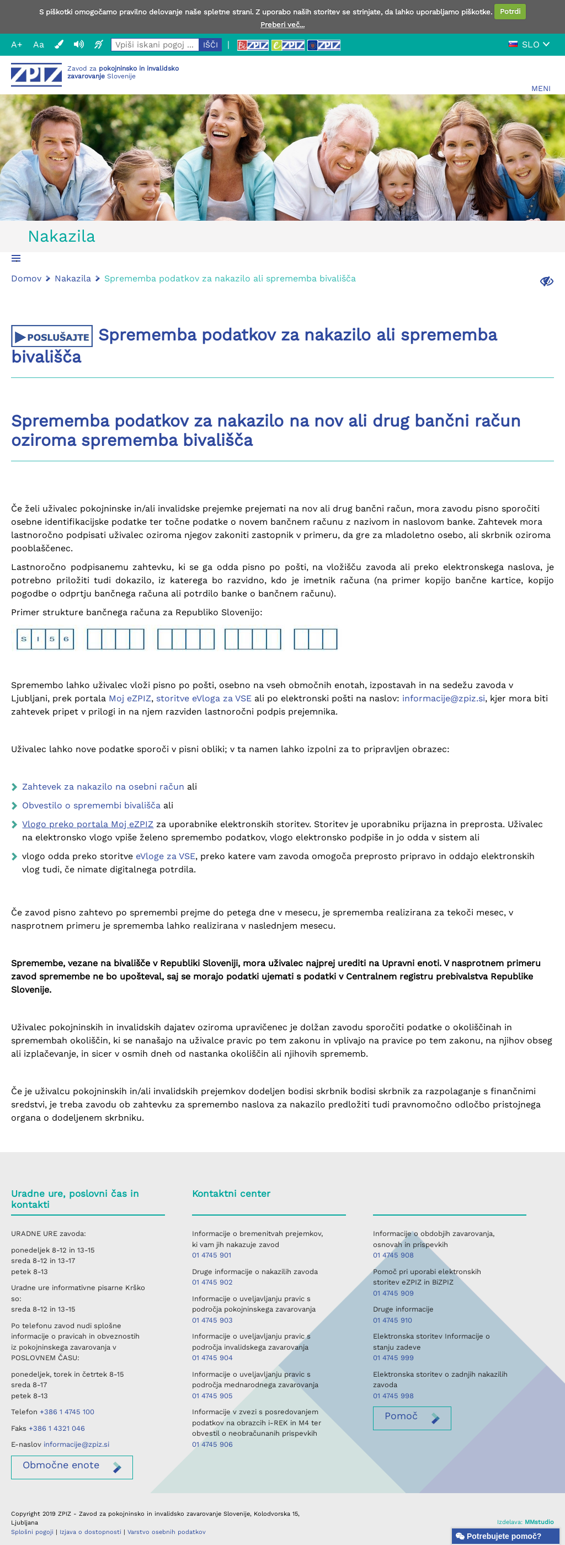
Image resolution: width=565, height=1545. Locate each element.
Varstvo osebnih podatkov (166, 1532)
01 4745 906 (212, 1444)
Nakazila (61, 236)
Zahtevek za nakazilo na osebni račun (103, 786)
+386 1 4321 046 (57, 1428)
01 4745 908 (393, 1255)
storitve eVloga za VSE (204, 698)
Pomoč (401, 1415)
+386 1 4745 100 (67, 1412)
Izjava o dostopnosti (90, 1532)
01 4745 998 (393, 1396)
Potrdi (510, 11)
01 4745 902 (212, 1282)
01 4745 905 (212, 1396)
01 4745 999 (393, 1358)
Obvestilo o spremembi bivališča (91, 805)
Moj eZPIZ (130, 698)
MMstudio (539, 1522)
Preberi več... (282, 24)
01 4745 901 (211, 1255)
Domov (26, 278)
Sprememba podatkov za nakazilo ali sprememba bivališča (230, 278)
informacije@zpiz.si (443, 698)
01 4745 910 (392, 1320)
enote (61, 1465)
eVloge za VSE (165, 856)
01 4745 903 (212, 1320)
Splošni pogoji (32, 1532)
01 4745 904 (212, 1358)
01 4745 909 (393, 1293)
